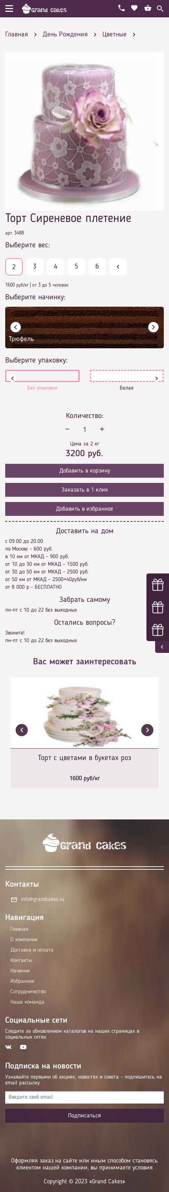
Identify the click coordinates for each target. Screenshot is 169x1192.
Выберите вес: (27, 245)
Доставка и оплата (31, 950)
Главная (19, 929)
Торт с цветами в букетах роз (84, 758)
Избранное (22, 981)
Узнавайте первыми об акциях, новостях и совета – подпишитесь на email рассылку (83, 1080)
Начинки (19, 971)
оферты (83, 1175)
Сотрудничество (28, 992)
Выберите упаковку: (36, 360)
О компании (23, 940)
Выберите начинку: (35, 297)
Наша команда (27, 1002)
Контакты (21, 960)
